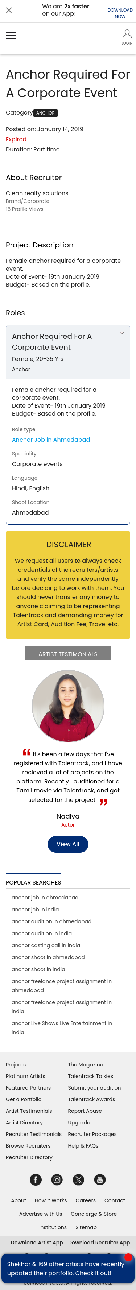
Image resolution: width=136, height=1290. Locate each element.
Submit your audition (94, 1088)
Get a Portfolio (23, 1099)
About (18, 1200)
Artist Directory (24, 1122)
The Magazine (85, 1065)
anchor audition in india (42, 933)
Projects (16, 1065)
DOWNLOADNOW (120, 13)
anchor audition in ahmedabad (51, 921)
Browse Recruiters (28, 1146)
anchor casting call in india (46, 945)
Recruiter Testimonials (34, 1134)
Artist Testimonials (29, 1111)
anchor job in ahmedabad (45, 897)
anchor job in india (35, 909)
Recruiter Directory (29, 1157)
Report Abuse (85, 1111)
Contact (114, 1200)
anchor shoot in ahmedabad (48, 957)
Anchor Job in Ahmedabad (51, 440)
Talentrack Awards (91, 1099)
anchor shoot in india (38, 969)
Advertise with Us (40, 1214)
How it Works (51, 1200)
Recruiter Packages (92, 1134)
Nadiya (68, 816)
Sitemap (86, 1227)
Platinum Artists (25, 1076)
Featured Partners (28, 1088)
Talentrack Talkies (90, 1076)
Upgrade (79, 1122)
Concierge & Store (94, 1214)
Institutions (53, 1227)
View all (68, 844)
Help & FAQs (83, 1146)
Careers (86, 1200)
